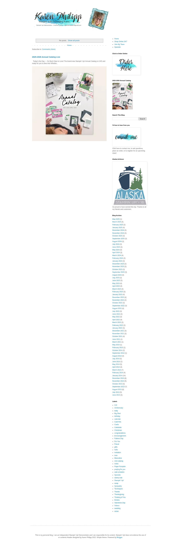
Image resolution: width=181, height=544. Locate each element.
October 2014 (117, 350)
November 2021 (118, 334)
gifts (115, 447)
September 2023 (118, 272)
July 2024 (115, 244)
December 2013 (118, 378)
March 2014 (116, 370)
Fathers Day (118, 439)
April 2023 (116, 286)
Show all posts (74, 40)
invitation (117, 452)
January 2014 (117, 375)
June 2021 (116, 339)
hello (116, 450)
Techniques (118, 489)
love (115, 455)
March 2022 (116, 322)
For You (117, 441)
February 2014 (117, 373)
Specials (117, 47)
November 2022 (118, 300)
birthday (117, 416)
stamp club (118, 478)
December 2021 (118, 331)
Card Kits (117, 422)
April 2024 (116, 253)
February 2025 (117, 225)
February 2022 (117, 325)
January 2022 (117, 328)
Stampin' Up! (119, 480)
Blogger (119, 537)
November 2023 (118, 266)
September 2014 (118, 353)
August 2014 (116, 356)
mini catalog (118, 461)
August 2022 (116, 308)
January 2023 (117, 294)
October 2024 (117, 236)
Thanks (117, 492)
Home (69, 45)
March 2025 (116, 222)
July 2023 (115, 278)
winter (116, 511)
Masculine (118, 458)
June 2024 (116, 247)
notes (116, 464)
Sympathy (118, 486)
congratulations (119, 433)
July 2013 (115, 392)
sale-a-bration (119, 472)
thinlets (117, 500)
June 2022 (116, 314)
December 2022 (118, 297)
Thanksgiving (119, 494)
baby (116, 411)
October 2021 (117, 336)
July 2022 (115, 311)
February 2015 (117, 348)
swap (116, 483)
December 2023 (118, 264)
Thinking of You (120, 497)
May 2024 (116, 250)
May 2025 (116, 219)
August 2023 (116, 275)
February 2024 (117, 258)
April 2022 (116, 320)
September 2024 (118, 239)
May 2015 (116, 345)
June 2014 (116, 362)
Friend (116, 444)
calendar (117, 419)
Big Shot (117, 413)
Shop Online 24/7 (120, 41)
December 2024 (118, 230)
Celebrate (117, 427)
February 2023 (117, 292)
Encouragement (120, 436)
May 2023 (116, 283)
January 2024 (117, 261)
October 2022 (117, 303)
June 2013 (116, 395)
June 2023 (116, 280)
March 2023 (116, 289)
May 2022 (116, 317)
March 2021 (116, 342)
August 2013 (116, 389)
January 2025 (117, 227)
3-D (115, 405)
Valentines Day (119, 503)
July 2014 (115, 359)
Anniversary (118, 408)
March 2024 (116, 255)
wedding (117, 508)
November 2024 (118, 233)
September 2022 (118, 306)
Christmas (118, 430)
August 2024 (116, 241)
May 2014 (116, 364)
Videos (116, 506)
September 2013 (118, 387)
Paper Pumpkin (120, 466)
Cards (116, 425)
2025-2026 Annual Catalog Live (46, 57)
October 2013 (117, 384)
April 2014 (116, 367)
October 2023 (117, 269)
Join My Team (119, 44)
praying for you (119, 469)
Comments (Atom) (48, 49)
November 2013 (118, 381)
